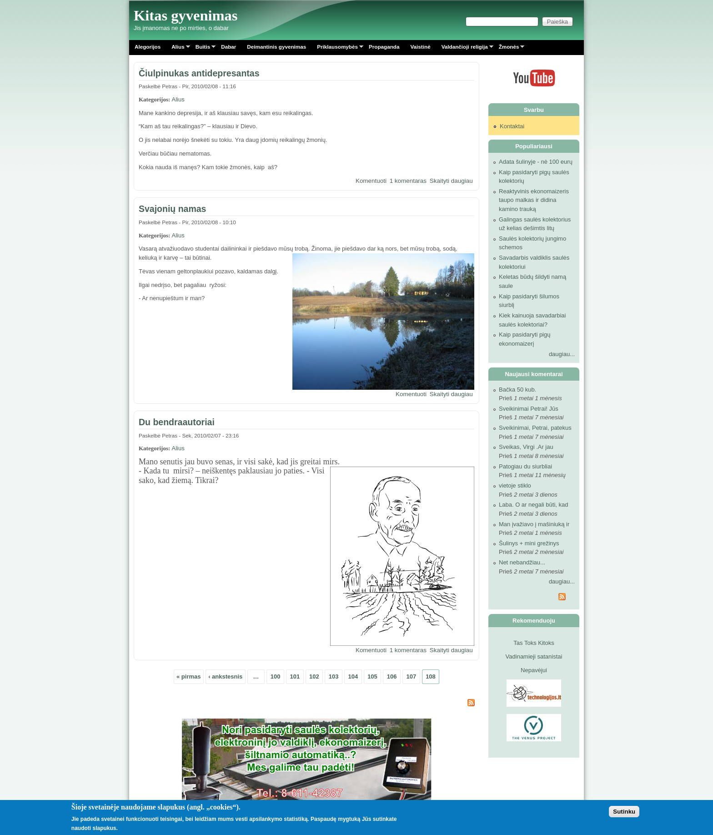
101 (295, 676)
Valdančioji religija (464, 48)
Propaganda (384, 47)
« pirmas (188, 676)
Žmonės (509, 48)
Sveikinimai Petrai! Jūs (528, 408)
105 (372, 676)
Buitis (203, 48)
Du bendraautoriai (177, 422)
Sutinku (624, 812)
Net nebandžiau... (522, 562)
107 (411, 676)
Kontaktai (512, 126)
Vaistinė (420, 47)
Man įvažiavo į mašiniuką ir (534, 524)
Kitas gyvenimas (186, 15)
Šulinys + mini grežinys (529, 543)
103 (334, 676)
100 (276, 676)
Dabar (228, 47)
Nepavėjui (534, 670)
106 (392, 676)
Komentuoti (371, 180)
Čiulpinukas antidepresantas (199, 73)
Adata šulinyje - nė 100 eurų (535, 161)
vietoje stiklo (515, 485)
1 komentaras (408, 180)
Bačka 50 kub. (517, 389)
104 (353, 676)
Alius (178, 48)
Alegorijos (148, 47)
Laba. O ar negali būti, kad (533, 504)
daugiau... (562, 354)
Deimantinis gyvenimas (276, 47)
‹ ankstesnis (225, 676)
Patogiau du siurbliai (525, 466)
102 (314, 676)
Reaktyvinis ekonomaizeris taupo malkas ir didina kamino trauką (534, 200)
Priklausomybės (337, 48)
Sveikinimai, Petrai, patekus (535, 427)
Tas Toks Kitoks (533, 642)
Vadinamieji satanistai (534, 656)
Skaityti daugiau (451, 180)
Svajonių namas (172, 209)
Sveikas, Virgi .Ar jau (526, 446)
